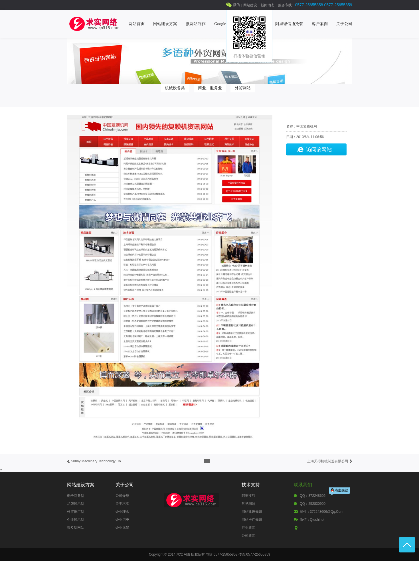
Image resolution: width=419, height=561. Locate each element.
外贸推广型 (75, 512)
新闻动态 (267, 5)
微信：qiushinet (312, 520)
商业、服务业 (210, 88)
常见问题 (248, 504)
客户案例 (320, 24)
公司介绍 (122, 496)
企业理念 (122, 512)
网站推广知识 (252, 520)
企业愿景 (122, 528)
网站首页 (137, 24)
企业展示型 (75, 520)
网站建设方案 (165, 24)
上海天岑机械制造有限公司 (327, 461)
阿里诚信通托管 (289, 24)
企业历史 (122, 520)
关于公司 (344, 24)
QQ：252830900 (313, 504)
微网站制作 (196, 24)
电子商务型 (75, 496)
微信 (236, 5)
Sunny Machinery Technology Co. (96, 461)
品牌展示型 (75, 504)
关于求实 (122, 504)
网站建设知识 (252, 512)
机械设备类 (175, 88)
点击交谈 (340, 492)
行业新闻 (248, 528)
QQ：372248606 (313, 496)
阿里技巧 (248, 496)
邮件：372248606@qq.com (321, 512)
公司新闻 (248, 536)
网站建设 (250, 5)
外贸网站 (243, 88)
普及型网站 (75, 528)
